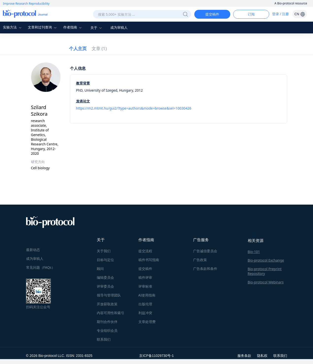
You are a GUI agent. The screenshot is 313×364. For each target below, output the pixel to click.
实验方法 (13, 27)
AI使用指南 (147, 295)
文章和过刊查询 (43, 27)
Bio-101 (254, 251)
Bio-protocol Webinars (266, 282)
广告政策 (200, 259)
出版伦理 (145, 304)
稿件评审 (145, 277)
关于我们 (104, 251)
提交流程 (145, 251)
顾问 (100, 268)
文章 (99, 48)
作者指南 (73, 27)
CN (299, 14)
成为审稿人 (119, 27)
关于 (96, 27)
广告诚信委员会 (205, 251)
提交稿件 (212, 14)
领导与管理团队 (109, 295)
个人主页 (78, 48)
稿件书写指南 (148, 259)
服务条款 (244, 355)
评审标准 (145, 286)
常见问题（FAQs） (40, 267)
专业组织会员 (107, 330)
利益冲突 (145, 312)
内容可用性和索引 (110, 312)
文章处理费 (147, 321)
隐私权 (262, 355)
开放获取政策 (107, 304)
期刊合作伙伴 (107, 321)
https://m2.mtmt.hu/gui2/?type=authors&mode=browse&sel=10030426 (133, 108)
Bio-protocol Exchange (266, 260)
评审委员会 (105, 286)
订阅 (251, 14)
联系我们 (104, 339)
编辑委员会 (105, 277)
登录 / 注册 (280, 14)
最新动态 (33, 249)
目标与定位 (105, 259)
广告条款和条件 (205, 268)
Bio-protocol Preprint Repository (265, 271)
